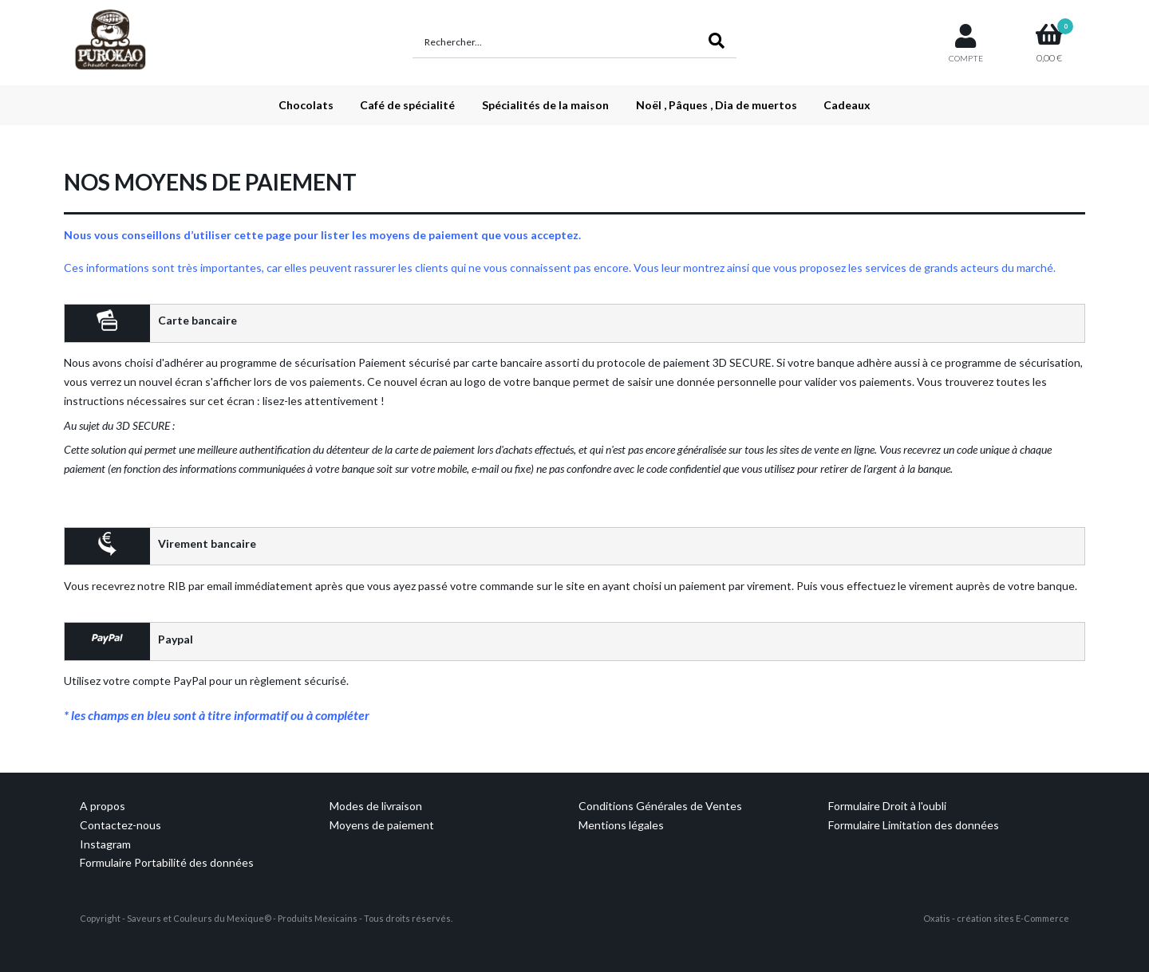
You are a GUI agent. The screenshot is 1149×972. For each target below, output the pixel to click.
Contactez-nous (120, 825)
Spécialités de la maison (545, 105)
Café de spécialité (407, 105)
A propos (102, 806)
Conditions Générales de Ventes (660, 806)
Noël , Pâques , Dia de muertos (716, 105)
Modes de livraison (376, 806)
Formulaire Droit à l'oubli (887, 806)
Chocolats (306, 105)
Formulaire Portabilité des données (167, 862)
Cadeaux (847, 105)
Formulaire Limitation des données (913, 825)
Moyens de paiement (382, 825)
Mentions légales (621, 825)
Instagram (105, 844)
